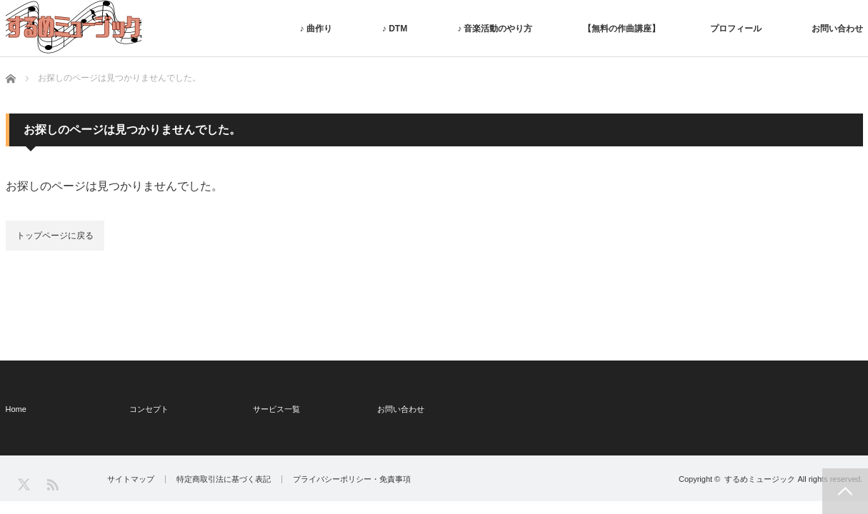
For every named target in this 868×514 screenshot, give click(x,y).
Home (16, 409)
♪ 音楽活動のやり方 (494, 29)
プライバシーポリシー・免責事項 (352, 479)
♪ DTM (394, 29)
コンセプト (149, 409)
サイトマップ (130, 479)
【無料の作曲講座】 (621, 29)
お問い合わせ (837, 29)
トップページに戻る (55, 236)
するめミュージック (759, 479)
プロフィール (736, 29)
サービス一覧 (276, 409)
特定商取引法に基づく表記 (223, 479)
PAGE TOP (845, 491)
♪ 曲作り (315, 29)
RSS (52, 484)
